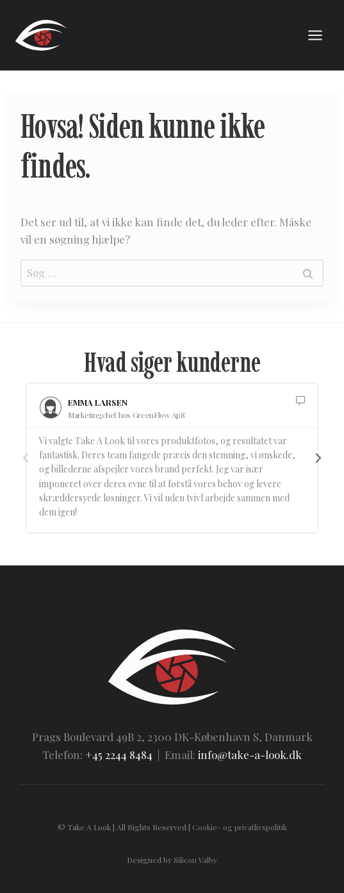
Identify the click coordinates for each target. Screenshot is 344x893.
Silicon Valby (195, 860)
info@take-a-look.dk (250, 754)
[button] (25, 458)
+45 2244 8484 (118, 754)
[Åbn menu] (315, 35)
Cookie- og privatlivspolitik (239, 827)
